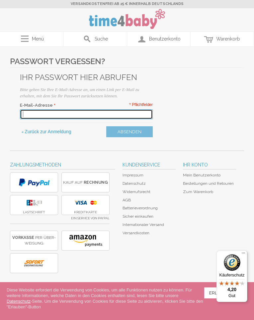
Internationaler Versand (143, 224)
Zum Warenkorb (198, 191)
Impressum (133, 175)
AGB (127, 200)
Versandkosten (136, 233)
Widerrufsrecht (136, 191)
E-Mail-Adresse (36, 105)
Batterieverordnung (140, 208)
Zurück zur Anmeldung (46, 131)
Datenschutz (134, 183)
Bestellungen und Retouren (208, 183)
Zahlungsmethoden (35, 164)
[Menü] (243, 255)
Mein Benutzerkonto (201, 175)
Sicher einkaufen (138, 216)
